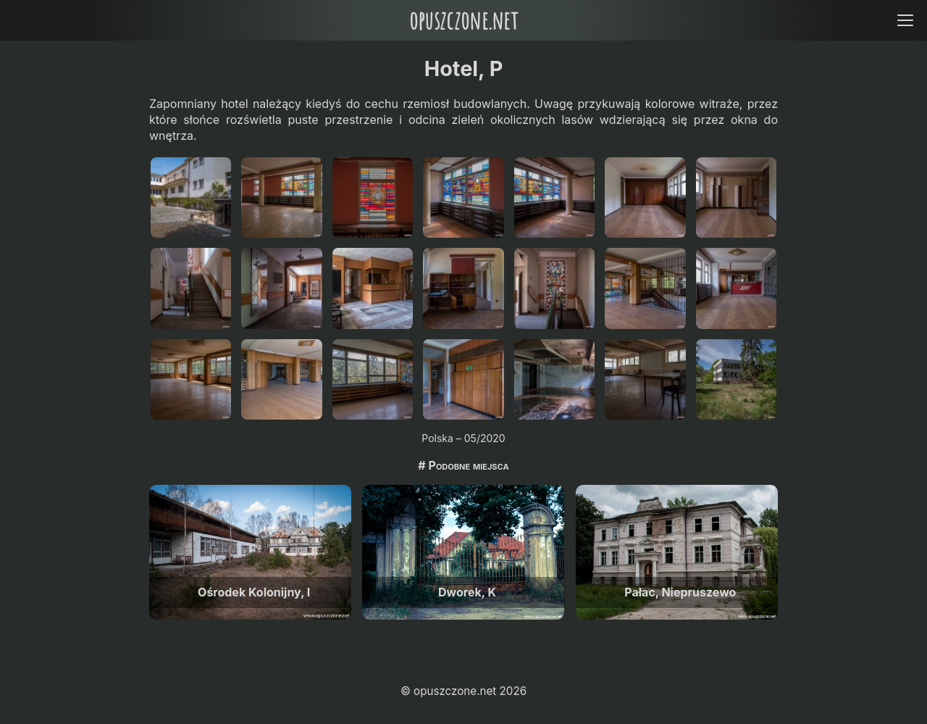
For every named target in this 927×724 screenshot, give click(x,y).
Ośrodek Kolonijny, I (254, 592)
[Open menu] (905, 20)
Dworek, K (467, 592)
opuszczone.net (463, 20)
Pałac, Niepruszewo (680, 592)
